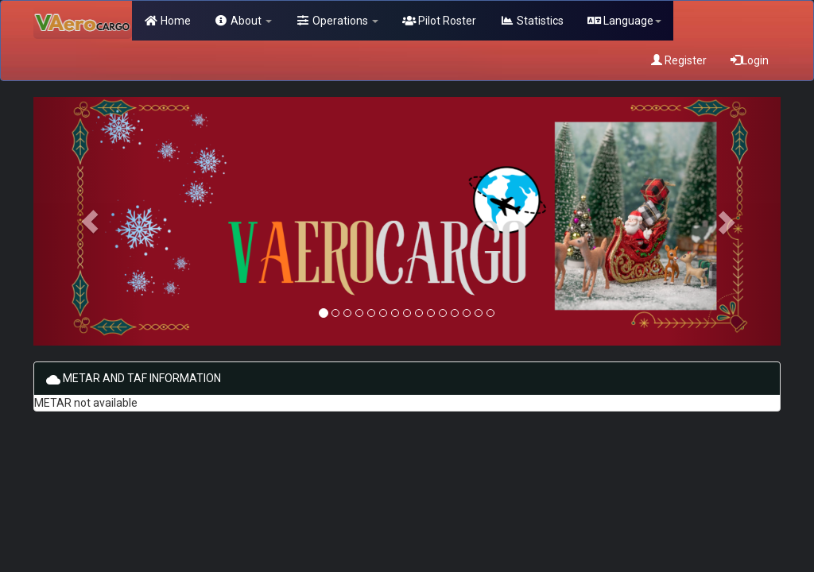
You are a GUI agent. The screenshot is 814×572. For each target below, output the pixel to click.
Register (679, 60)
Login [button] (750, 60)
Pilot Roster (439, 20)
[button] (89, 221)
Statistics (532, 20)
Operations (337, 20)
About (244, 20)
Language (624, 20)
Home (167, 20)
